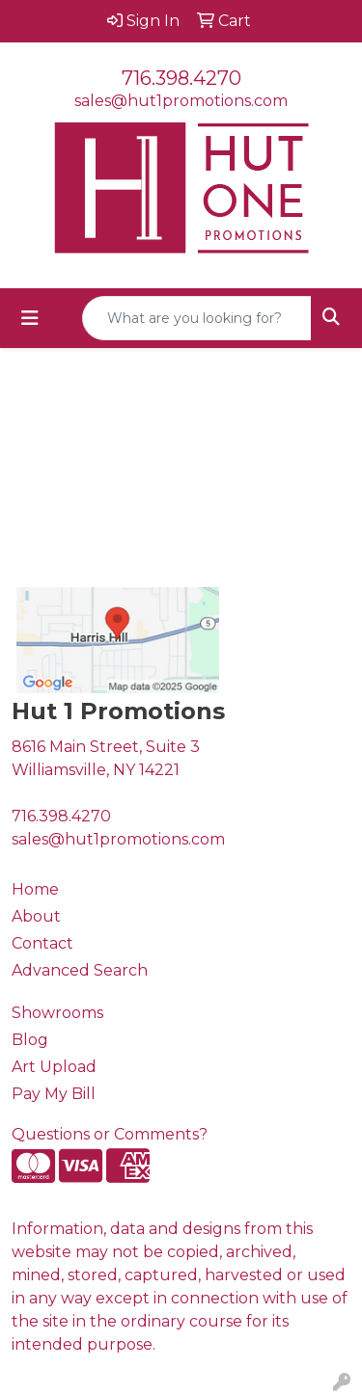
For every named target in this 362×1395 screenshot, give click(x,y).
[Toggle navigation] (30, 318)
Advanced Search (80, 970)
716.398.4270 (181, 78)
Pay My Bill (54, 1094)
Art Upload (54, 1067)
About (36, 916)
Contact (42, 943)
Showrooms (57, 1013)
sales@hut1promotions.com (181, 101)
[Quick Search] (197, 318)
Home (35, 889)
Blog (30, 1040)
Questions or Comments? (110, 1134)
